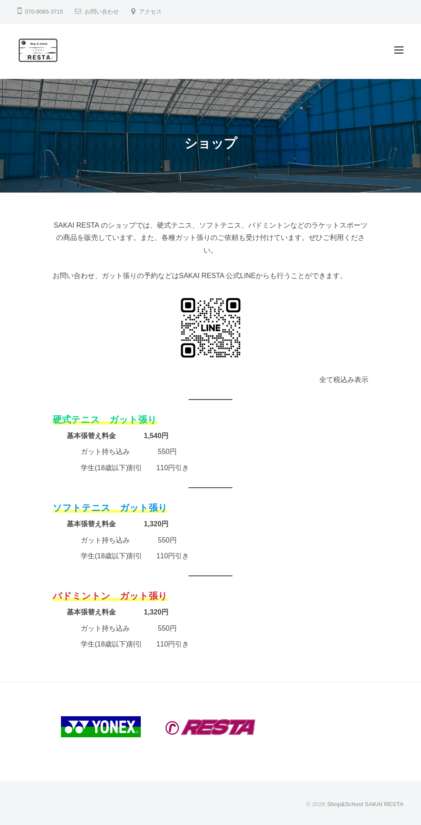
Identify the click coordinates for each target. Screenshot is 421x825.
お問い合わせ (102, 11)
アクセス (150, 11)
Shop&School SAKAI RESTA (365, 804)
